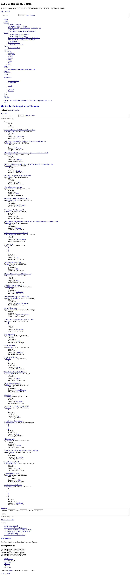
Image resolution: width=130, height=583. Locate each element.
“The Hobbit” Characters (15, 44)
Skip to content (5, 11)
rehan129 (9, 347)
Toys (9, 63)
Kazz (7, 211)
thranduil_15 (10, 486)
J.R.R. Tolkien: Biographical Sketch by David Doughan (24, 28)
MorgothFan (19, 329)
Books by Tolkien (13, 41)
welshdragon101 (11, 422)
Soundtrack (11, 54)
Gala (17, 257)
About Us (7, 74)
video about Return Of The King (14, 285)
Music (10, 61)
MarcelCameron (20, 205)
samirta (18, 341)
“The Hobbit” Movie (14, 48)
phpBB (10, 570)
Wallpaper (11, 53)
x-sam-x (11, 110)
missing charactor (9, 334)
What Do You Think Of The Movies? (15, 372)
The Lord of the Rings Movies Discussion (20, 106)
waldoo (8, 408)
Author (6, 23)
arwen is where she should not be (14, 421)
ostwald (8, 475)
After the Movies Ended (11, 462)
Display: (8, 510)
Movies (6, 46)
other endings (8, 395)
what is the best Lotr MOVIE (13, 187)
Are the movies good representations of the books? (19, 319)
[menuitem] (13, 81)
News (6, 21)
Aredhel (17, 110)
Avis (17, 216)
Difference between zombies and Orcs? (16, 233)
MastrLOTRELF (11, 200)
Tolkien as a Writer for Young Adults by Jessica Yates (24, 38)
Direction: (35, 510)
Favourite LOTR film (10, 357)
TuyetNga (9, 143)
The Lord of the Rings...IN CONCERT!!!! (16, 296)
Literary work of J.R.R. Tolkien (17, 26)
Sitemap (6, 71)
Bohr (17, 194)
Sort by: (21, 510)
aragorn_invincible (11, 310)
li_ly (7, 246)
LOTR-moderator (11, 234)
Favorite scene (8, 244)
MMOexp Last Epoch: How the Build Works (17, 175)
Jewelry (10, 56)
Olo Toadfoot (10, 452)
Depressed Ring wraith (22, 315)
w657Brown (10, 287)
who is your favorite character (13, 485)
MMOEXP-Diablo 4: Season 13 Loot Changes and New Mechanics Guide (26, 153)
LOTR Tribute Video (10, 308)
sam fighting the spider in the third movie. (16, 198)
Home (6, 19)
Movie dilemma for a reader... (13, 383)
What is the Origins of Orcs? (12, 262)
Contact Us (7, 73)
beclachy (9, 396)
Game (6, 68)
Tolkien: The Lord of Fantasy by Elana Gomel (21, 39)
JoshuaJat (18, 228)
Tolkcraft (9, 441)
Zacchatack (9, 373)
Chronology (11, 29)
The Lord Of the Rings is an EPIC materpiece (17, 274)
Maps (9, 64)
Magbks (8, 385)
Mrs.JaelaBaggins (21, 390)
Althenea (18, 468)
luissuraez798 (10, 131)
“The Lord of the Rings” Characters (18, 34)
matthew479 (10, 189)
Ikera (7, 275)
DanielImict (19, 503)
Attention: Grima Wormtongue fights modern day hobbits (21, 450)
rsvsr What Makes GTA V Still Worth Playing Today (19, 130)
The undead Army (9, 439)
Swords (10, 58)
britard (8, 321)
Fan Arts (6, 66)
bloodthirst (9, 336)
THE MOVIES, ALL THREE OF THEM (16, 406)
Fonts (9, 59)
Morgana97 (19, 401)
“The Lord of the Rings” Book (17, 36)
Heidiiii (8, 223)
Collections (7, 51)
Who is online (6, 538)
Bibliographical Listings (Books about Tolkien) (22, 31)
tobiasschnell (19, 352)
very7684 (18, 480)
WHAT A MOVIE (9, 346)
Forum (6, 49)
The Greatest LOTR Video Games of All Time (21, 69)
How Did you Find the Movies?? (14, 210)
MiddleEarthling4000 (12, 298)
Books (6, 33)
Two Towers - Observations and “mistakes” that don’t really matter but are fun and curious (31, 221)
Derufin (8, 359)
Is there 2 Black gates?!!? (11, 473)
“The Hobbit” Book (14, 43)
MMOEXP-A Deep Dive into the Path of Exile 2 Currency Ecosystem (25, 141)
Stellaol (8, 177)
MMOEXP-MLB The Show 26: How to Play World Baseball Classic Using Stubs (28, 164)
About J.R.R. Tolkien (14, 24)
